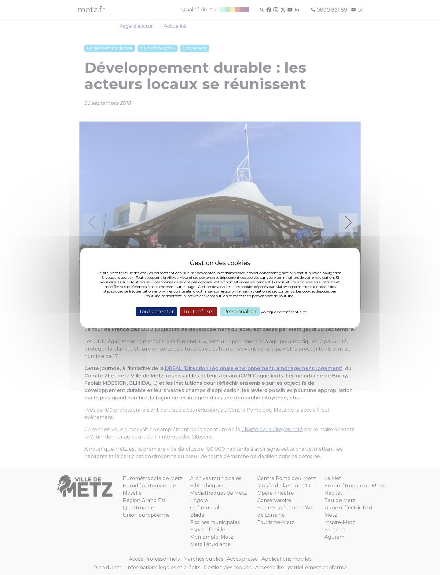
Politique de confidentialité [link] (284, 311)
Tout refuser (198, 311)
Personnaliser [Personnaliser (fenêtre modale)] (240, 311)
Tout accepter (156, 311)
